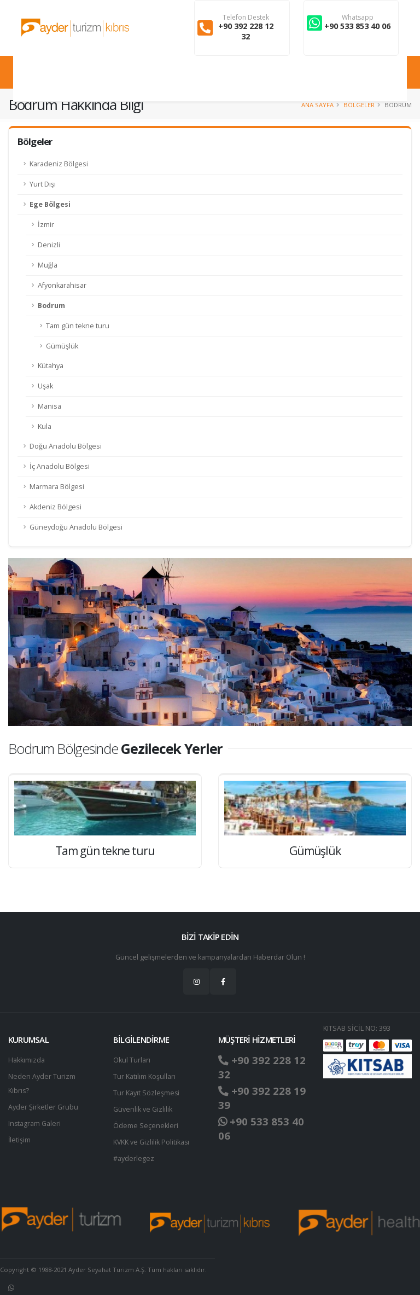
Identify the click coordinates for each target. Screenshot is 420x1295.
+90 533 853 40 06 (357, 26)
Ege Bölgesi (50, 204)
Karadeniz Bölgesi (59, 164)
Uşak (45, 386)
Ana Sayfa (317, 105)
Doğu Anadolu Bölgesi (66, 446)
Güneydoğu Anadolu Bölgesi (76, 527)
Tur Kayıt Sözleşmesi (146, 1092)
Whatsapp (358, 17)
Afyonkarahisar (62, 285)
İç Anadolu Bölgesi (60, 466)
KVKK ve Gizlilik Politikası (151, 1142)
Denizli (49, 244)
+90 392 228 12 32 (245, 31)
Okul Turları (131, 1060)
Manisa (49, 406)
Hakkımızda (26, 1060)
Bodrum (51, 305)
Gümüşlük (62, 346)
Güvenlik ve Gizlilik (142, 1109)
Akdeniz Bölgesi (55, 507)
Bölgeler (359, 105)
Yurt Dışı (43, 184)
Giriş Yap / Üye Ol (373, 78)
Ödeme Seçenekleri (145, 1125)
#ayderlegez (133, 1158)
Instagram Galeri (34, 1123)
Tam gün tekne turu (77, 325)
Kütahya (50, 365)
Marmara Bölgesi (57, 486)
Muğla (47, 265)
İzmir (46, 224)
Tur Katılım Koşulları (144, 1076)
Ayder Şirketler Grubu (43, 1107)
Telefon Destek (246, 17)
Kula (44, 426)
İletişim (19, 1140)
